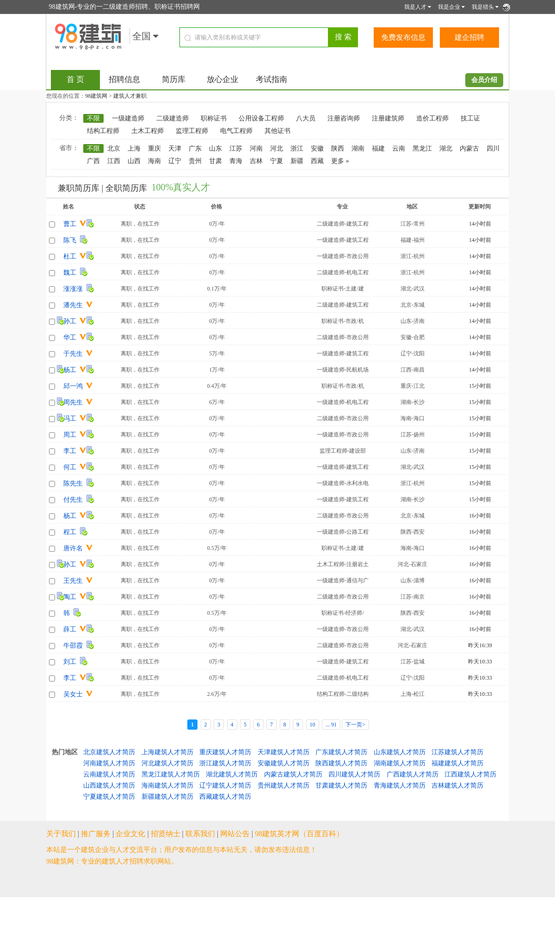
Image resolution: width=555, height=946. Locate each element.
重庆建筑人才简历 (225, 752)
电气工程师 (236, 130)
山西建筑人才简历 (109, 785)
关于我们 (61, 834)
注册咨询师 (343, 118)
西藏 (317, 161)
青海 (235, 161)
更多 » (340, 161)
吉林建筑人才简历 (457, 785)
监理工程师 (192, 130)
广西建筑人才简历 (412, 774)
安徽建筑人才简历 (283, 763)
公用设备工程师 (261, 118)
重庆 (154, 148)
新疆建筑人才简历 (167, 796)
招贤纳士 (165, 834)
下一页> (355, 724)
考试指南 (271, 79)
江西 (113, 161)
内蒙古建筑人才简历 (293, 774)
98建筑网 (96, 96)
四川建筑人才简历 (354, 774)
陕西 (337, 148)
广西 (93, 161)
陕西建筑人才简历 (341, 763)
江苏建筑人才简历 (457, 752)
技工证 (470, 118)
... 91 (331, 724)
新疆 (296, 161)
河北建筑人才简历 (167, 763)
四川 (493, 148)
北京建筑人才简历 (109, 752)
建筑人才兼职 (130, 96)
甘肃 (215, 161)
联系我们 (200, 834)
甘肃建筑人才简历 (341, 785)
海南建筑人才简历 (167, 785)
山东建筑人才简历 (400, 752)
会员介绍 (484, 79)
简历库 (173, 79)
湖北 (445, 148)
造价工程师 (432, 118)
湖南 (358, 148)
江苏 (235, 148)
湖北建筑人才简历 (232, 774)
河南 (256, 148)
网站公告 (235, 834)
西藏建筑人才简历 (225, 796)
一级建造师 (128, 118)
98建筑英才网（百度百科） (299, 834)
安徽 (317, 148)
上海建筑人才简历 (167, 752)
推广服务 (96, 834)
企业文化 (130, 834)
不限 (93, 118)
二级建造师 (172, 118)
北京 (113, 148)
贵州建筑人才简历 (283, 785)
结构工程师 (103, 130)
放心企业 (222, 79)
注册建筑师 (388, 118)
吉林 (256, 161)
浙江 (296, 148)
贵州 (195, 161)
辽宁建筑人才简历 (225, 785)
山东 (215, 148)
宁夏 (276, 161)
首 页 (75, 79)
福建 (378, 148)
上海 (134, 148)
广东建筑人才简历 (341, 752)
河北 (276, 148)
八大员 (305, 118)
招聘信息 (124, 79)
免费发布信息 (403, 37)
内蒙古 (469, 148)
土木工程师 (147, 130)
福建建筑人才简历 (457, 763)
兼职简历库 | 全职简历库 (102, 188)
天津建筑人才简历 (283, 752)
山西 (134, 161)
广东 (195, 148)
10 (312, 724)
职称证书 (214, 118)
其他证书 (277, 130)
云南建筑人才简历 (109, 774)
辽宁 (174, 161)
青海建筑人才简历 (400, 785)
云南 (398, 148)
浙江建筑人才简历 (225, 763)
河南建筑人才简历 (109, 763)
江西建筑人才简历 (470, 774)
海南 (154, 161)
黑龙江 (422, 148)
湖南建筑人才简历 (400, 763)
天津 (174, 148)
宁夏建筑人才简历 (109, 796)
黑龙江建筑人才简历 (171, 774)
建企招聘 (469, 37)
